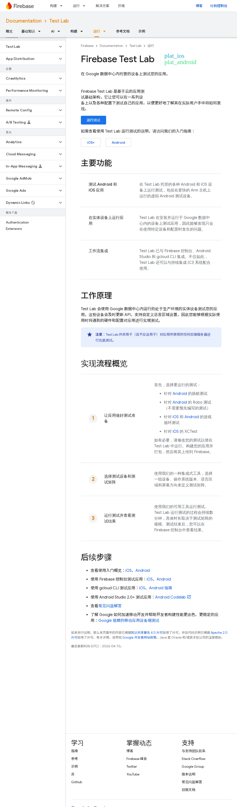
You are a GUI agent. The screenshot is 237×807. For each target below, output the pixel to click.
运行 (76, 6)
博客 (199, 6)
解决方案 (102, 6)
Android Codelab (170, 597)
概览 (9, 31)
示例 (141, 31)
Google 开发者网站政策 (139, 637)
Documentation (24, 21)
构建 (53, 6)
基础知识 (28, 31)
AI (52, 31)
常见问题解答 (110, 606)
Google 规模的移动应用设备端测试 (128, 620)
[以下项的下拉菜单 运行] (85, 6)
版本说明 (188, 774)
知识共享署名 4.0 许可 (147, 633)
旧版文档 (188, 790)
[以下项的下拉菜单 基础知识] (41, 31)
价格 (121, 6)
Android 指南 (160, 588)
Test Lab (59, 21)
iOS (176, 417)
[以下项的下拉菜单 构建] (62, 6)
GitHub (76, 782)
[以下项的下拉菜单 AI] (60, 31)
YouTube (133, 774)
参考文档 (123, 31)
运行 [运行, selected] (96, 31)
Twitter (132, 766)
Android (118, 142)
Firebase (87, 46)
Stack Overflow (193, 759)
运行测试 (93, 120)
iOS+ (91, 142)
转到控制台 (218, 6)
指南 (74, 751)
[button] (29, 46)
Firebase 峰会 (137, 759)
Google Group (193, 766)
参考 (74, 759)
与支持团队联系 (193, 751)
